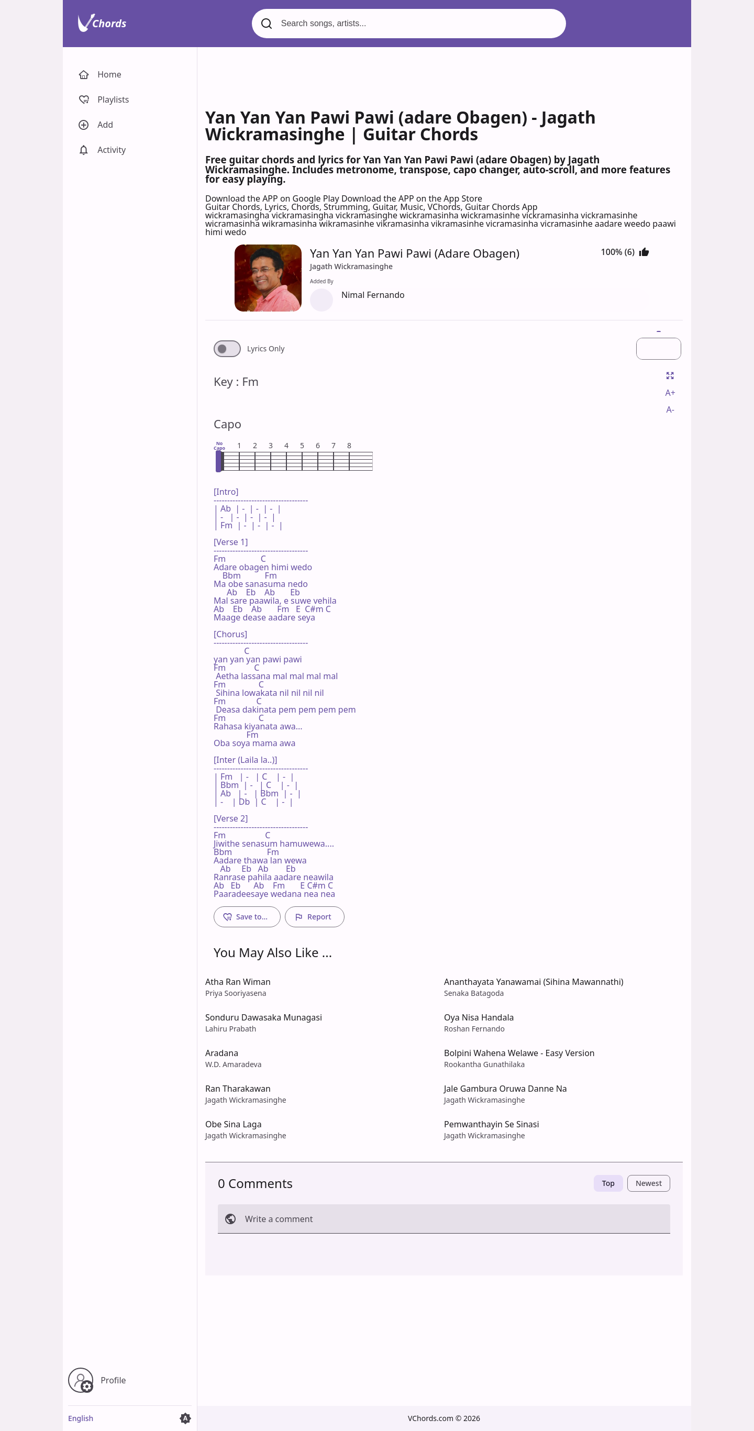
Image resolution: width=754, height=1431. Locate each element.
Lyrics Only (265, 348)
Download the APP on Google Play (273, 198)
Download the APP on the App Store (411, 198)
